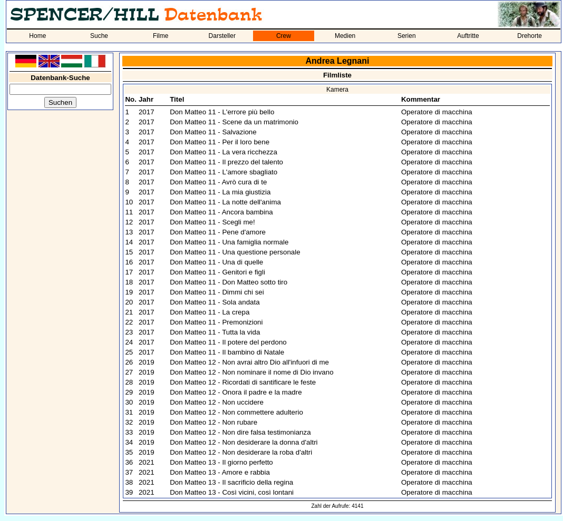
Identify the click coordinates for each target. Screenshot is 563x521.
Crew (283, 36)
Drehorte (529, 36)
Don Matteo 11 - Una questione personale (235, 252)
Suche (99, 36)
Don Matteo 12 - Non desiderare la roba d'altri (241, 452)
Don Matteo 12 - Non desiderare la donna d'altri (243, 442)
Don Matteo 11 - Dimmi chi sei (217, 292)
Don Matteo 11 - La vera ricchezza (223, 152)
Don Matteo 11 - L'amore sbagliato (223, 172)
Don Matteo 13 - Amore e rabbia (220, 472)
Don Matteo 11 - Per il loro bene (219, 142)
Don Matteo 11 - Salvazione (213, 132)
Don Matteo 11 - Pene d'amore (218, 232)
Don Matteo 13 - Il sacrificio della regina (231, 482)
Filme (160, 36)
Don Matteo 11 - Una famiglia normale (229, 242)
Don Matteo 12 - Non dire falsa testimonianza (240, 432)
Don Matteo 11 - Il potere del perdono (228, 342)
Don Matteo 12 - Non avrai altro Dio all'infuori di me (249, 362)
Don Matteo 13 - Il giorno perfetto (221, 462)
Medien (345, 36)
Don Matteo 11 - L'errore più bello (222, 112)
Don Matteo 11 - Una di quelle (216, 262)
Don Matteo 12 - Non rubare (213, 422)
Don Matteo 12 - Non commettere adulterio (236, 412)
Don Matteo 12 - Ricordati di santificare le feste (243, 382)
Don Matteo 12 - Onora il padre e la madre (236, 392)
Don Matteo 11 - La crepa (209, 312)
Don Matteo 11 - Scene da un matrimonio (234, 122)
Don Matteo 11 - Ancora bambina (221, 212)
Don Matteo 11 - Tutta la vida (215, 332)
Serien (406, 36)
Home (37, 36)
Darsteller (222, 36)
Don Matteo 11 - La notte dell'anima (225, 202)
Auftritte (468, 36)
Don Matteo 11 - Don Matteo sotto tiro (228, 282)
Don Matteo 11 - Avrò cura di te (218, 182)
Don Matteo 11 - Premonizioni (216, 322)
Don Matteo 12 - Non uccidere (217, 402)
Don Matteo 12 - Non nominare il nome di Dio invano (251, 372)
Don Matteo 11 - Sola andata (214, 302)
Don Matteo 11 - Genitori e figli (217, 272)
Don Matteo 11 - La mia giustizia (220, 192)
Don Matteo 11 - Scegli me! (212, 222)
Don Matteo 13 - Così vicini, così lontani (232, 492)
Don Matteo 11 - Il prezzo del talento (226, 162)
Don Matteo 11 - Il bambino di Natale (227, 352)
